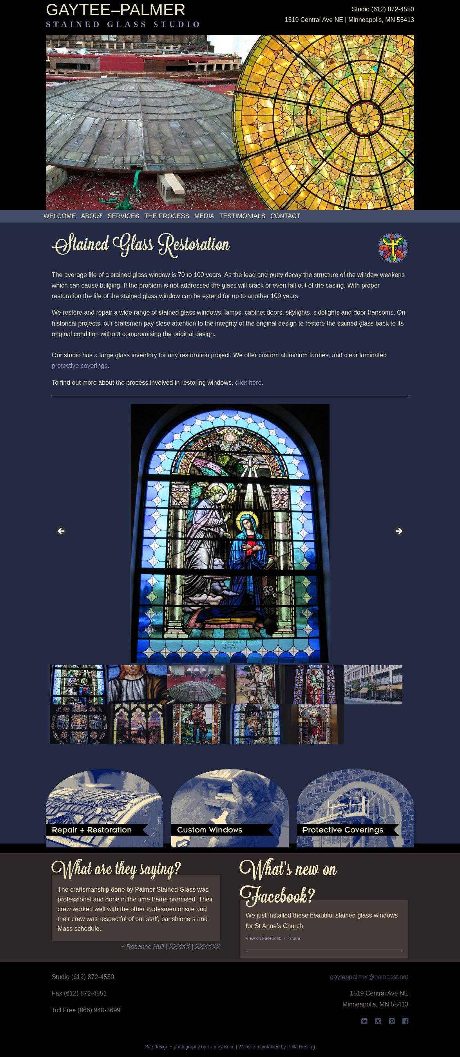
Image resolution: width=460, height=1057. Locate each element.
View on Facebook (263, 938)
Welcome (59, 216)
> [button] (398, 532)
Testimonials (242, 216)
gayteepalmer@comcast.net (369, 977)
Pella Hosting (301, 1047)
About (92, 216)
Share (294, 938)
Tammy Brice (220, 1047)
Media (204, 216)
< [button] (61, 532)
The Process (166, 216)
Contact (285, 216)
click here (248, 382)
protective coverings (79, 365)
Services (123, 216)
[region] (230, 574)
